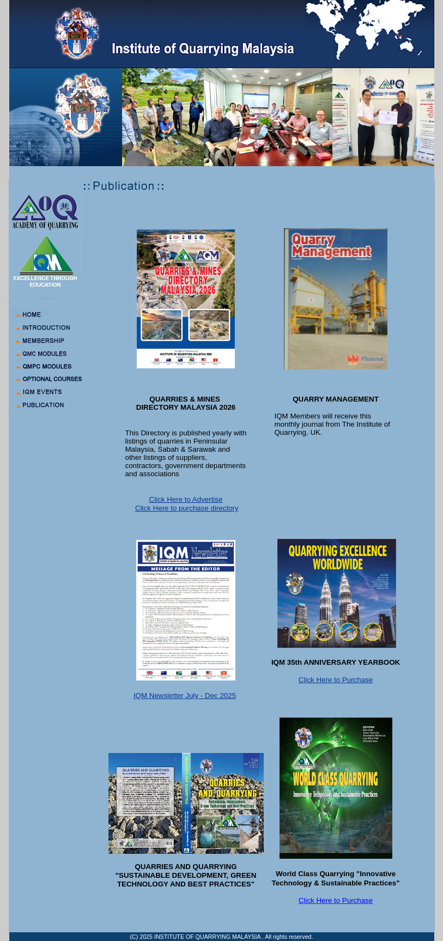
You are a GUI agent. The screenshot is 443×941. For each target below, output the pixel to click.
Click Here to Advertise (186, 499)
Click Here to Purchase (336, 680)
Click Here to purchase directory (187, 508)
